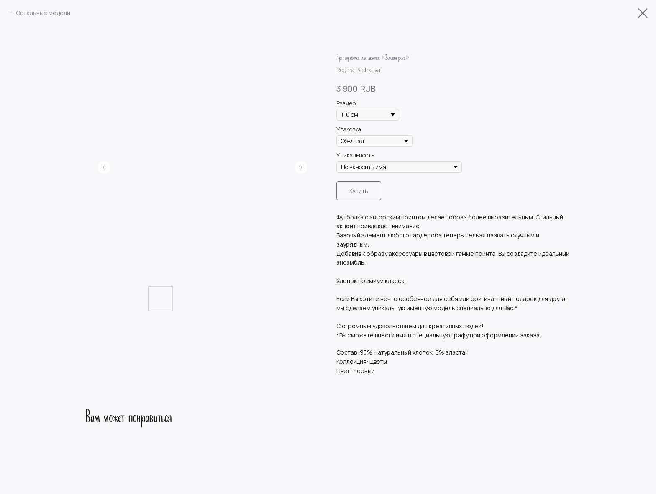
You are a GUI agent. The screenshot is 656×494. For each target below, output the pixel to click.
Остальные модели (43, 13)
